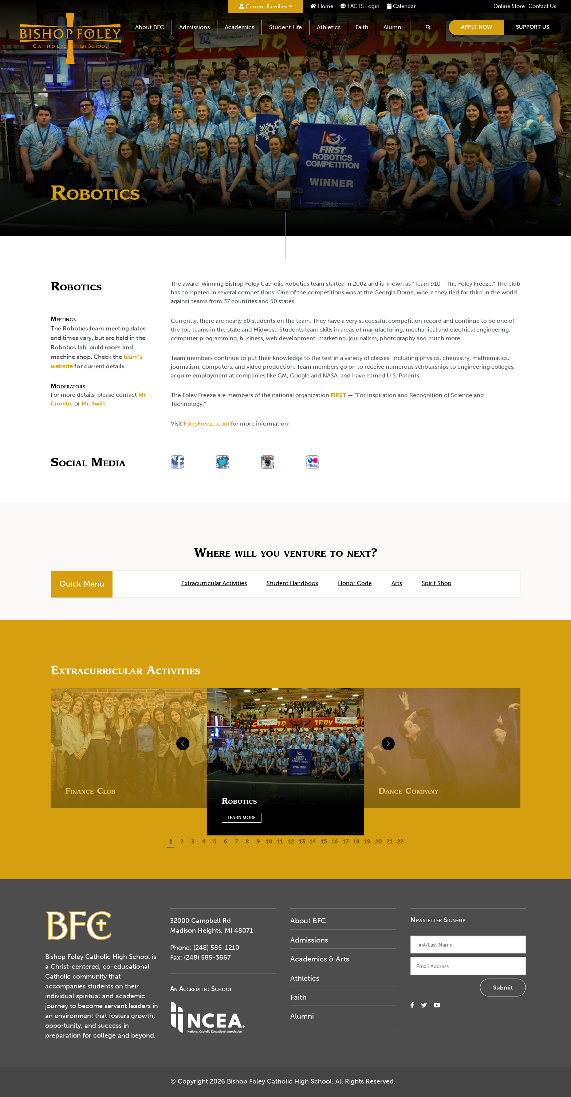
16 (334, 842)
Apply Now (476, 27)
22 (400, 842)
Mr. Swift (93, 403)
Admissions (195, 27)
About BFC (150, 27)
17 (346, 842)
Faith (362, 27)
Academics (240, 27)
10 (269, 842)
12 (291, 842)
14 (313, 842)
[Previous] (210, 740)
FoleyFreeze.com (206, 423)
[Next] (360, 740)
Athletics (329, 27)
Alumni (393, 27)
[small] (412, 1005)
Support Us (533, 27)
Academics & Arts (319, 959)
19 (367, 842)
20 (378, 842)
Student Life (285, 27)
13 (302, 842)
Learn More (242, 817)
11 (280, 842)
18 (356, 842)
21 (389, 842)
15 (324, 842)
